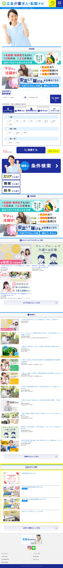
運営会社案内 (36, 556)
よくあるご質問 (36, 553)
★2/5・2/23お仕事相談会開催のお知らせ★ (34, 499)
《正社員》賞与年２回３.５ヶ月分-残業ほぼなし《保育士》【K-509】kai (39, 319)
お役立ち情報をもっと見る (31, 528)
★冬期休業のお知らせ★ (28, 473)
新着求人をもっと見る (31, 456)
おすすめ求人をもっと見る (31, 303)
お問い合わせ (36, 559)
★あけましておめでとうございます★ (32, 511)
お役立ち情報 (4, 556)
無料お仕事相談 (4, 562)
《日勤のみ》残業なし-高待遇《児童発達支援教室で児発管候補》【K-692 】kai (41, 373)
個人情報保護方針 (5, 559)
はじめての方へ (4, 553)
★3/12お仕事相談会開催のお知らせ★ (32, 487)
